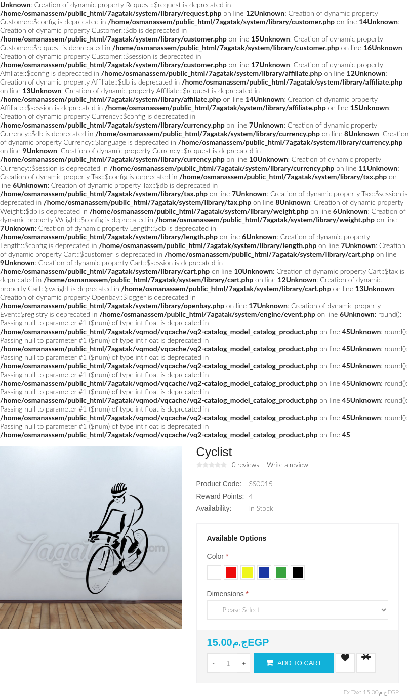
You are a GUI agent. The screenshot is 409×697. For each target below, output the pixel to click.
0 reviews (245, 465)
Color (215, 556)
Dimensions (225, 594)
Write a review (287, 465)
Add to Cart (293, 663)
